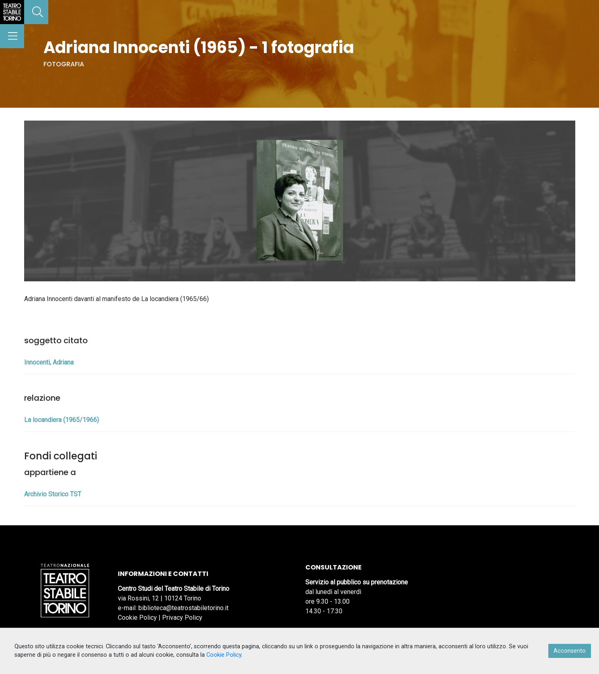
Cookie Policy (137, 617)
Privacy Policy (182, 617)
